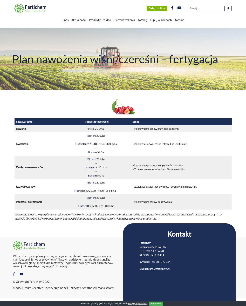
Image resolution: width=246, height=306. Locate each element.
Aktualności (78, 20)
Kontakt (179, 20)
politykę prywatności (137, 303)
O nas (65, 20)
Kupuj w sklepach (161, 20)
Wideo (107, 20)
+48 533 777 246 (160, 261)
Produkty (95, 20)
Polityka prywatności (82, 288)
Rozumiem (156, 303)
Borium (92, 152)
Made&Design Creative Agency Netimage (40, 288)
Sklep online (157, 8)
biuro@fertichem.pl (158, 268)
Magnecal (91, 167)
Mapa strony (106, 288)
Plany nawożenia (124, 20)
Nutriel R (80, 143)
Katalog (142, 20)
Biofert (91, 135)
